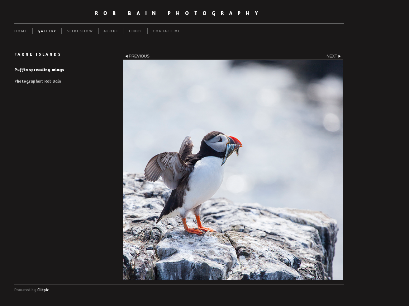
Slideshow (80, 31)
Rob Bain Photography (179, 13)
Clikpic (43, 289)
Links (135, 31)
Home (20, 31)
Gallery (47, 31)
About (111, 31)
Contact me (167, 31)
